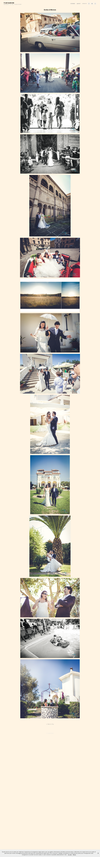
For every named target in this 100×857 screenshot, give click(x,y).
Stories (72, 3)
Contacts (84, 3)
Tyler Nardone (9, 3)
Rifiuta (74, 854)
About (78, 3)
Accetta (70, 854)
